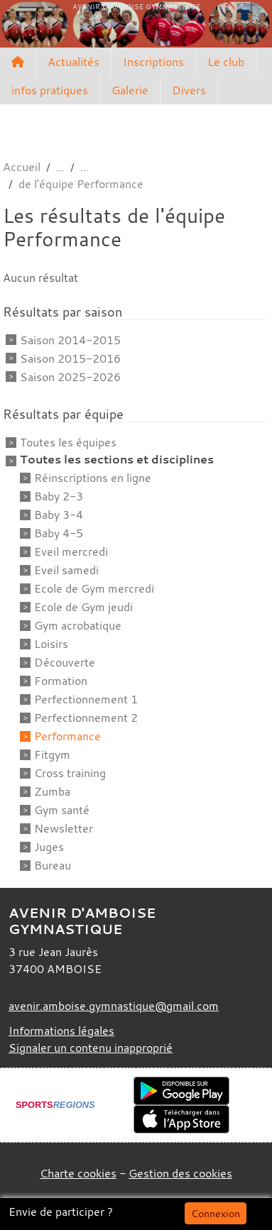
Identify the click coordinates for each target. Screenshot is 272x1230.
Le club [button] (225, 62)
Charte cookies (78, 1173)
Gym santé (61, 810)
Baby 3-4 (58, 514)
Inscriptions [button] (153, 62)
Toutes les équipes (68, 442)
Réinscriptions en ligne (92, 477)
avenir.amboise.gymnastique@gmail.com (114, 1006)
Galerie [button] (129, 90)
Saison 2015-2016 (70, 358)
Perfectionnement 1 (86, 699)
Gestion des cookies (180, 1173)
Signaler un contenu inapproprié (91, 1047)
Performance (67, 736)
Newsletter (63, 828)
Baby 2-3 (58, 496)
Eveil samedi (66, 570)
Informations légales (61, 1030)
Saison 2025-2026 (70, 377)
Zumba (52, 791)
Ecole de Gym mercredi (94, 588)
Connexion (215, 1213)
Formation (60, 680)
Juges (49, 847)
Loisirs (51, 644)
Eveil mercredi (71, 551)
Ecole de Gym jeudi (83, 607)
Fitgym (52, 754)
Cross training (70, 773)
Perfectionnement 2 (86, 717)
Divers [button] (189, 90)
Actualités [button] (73, 62)
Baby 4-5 (58, 533)
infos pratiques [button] (49, 90)
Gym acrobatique (77, 625)
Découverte (64, 662)
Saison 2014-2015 (70, 340)
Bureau (52, 865)
